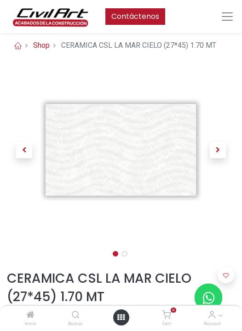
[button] (24, 150)
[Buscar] (75, 315)
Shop (41, 45)
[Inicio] (30, 315)
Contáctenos (135, 16)
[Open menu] (121, 317)
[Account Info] (211, 315)
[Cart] (166, 315)
